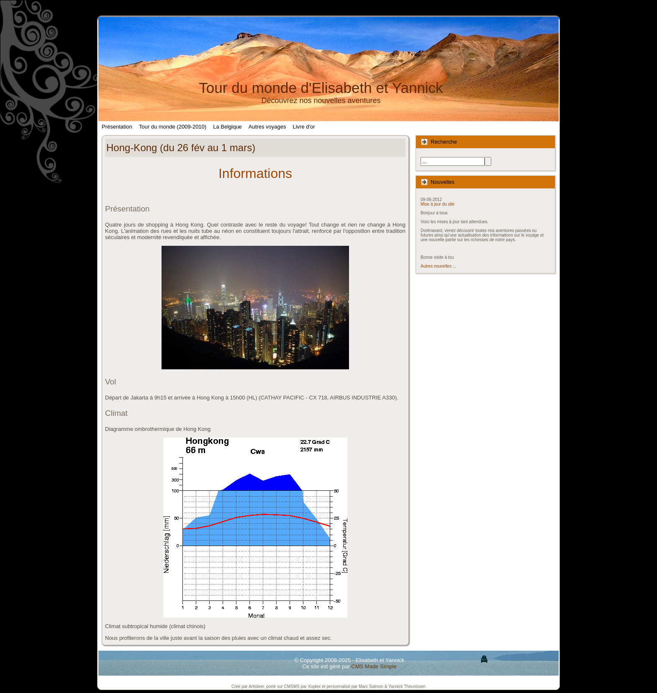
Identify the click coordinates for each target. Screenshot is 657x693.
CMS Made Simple (373, 666)
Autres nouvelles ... (438, 266)
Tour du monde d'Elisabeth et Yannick (321, 88)
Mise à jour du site (437, 204)
